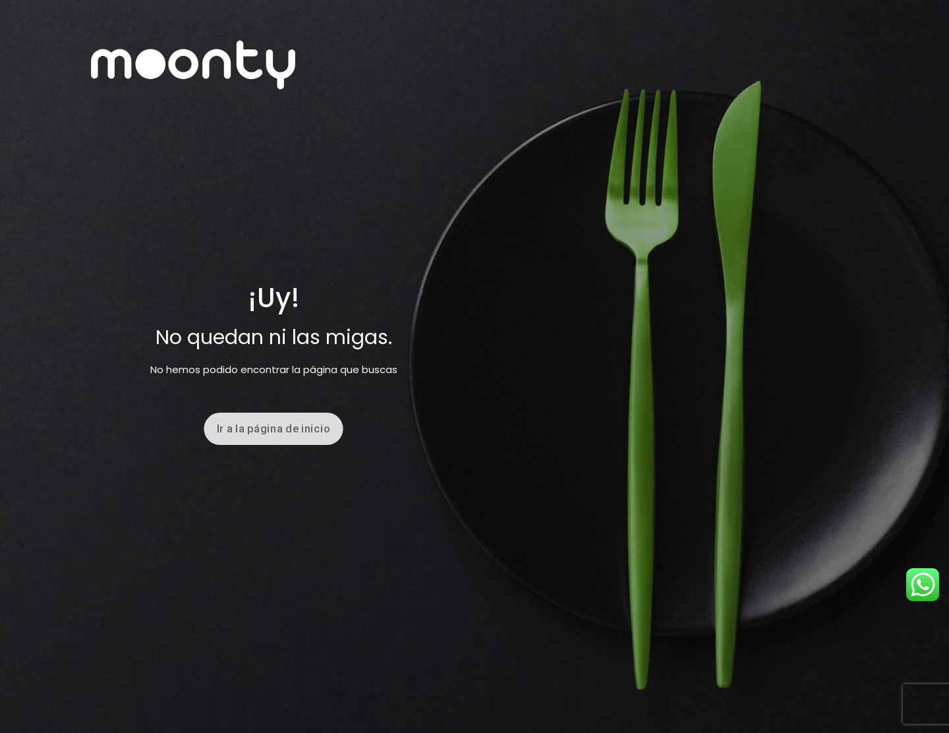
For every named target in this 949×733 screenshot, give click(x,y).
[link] (193, 65)
